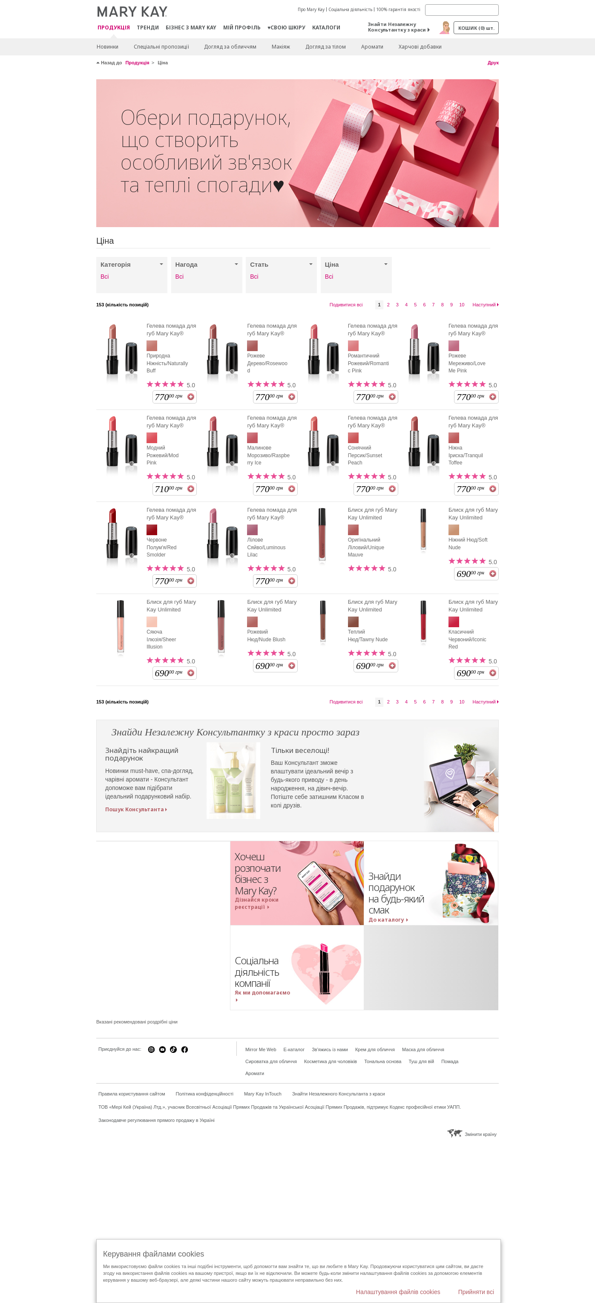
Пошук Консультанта (134, 809)
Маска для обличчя (423, 1049)
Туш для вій (421, 1061)
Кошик (476, 28)
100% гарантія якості (398, 9)
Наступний (484, 304)
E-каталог (294, 1049)
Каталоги (326, 27)
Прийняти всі (476, 1292)
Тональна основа (382, 1061)
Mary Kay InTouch (263, 1093)
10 (461, 304)
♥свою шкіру (286, 27)
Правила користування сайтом (131, 1093)
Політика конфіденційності (204, 1093)
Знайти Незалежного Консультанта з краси (338, 1093)
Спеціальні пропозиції (161, 46)
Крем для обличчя (375, 1049)
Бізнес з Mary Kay (191, 27)
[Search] (462, 10)
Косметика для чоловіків (330, 1061)
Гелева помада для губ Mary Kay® (171, 330)
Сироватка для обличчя (271, 1061)
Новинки (107, 46)
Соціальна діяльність (350, 9)
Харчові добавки (420, 46)
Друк (493, 62)
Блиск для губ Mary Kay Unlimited (372, 514)
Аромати (372, 46)
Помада (449, 1061)
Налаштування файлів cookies (398, 1292)
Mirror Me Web (260, 1049)
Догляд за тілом (325, 46)
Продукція (114, 28)
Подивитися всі (346, 304)
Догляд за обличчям (230, 46)
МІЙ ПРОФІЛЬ (242, 27)
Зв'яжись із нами (330, 1049)
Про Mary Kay (311, 9)
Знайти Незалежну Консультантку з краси (397, 26)
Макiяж (281, 46)
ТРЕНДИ (148, 27)
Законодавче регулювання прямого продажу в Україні (156, 1120)
